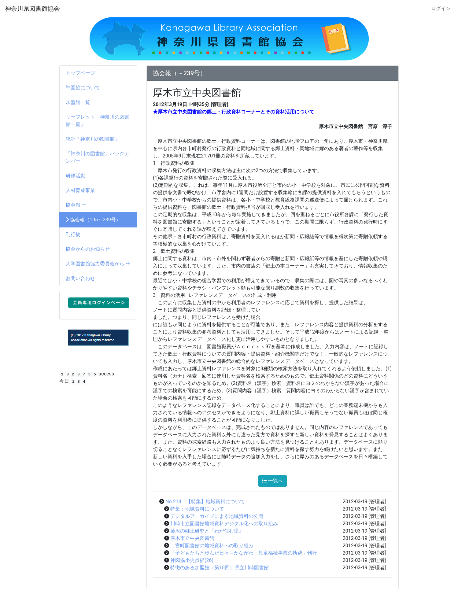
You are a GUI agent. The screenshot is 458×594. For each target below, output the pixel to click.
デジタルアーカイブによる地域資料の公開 (216, 516)
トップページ (80, 73)
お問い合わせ (80, 278)
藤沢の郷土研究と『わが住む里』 (207, 531)
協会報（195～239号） (93, 220)
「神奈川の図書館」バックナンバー (97, 157)
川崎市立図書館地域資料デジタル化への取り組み (224, 523)
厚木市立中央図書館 (192, 538)
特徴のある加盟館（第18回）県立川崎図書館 (225, 567)
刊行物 (73, 234)
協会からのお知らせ (88, 249)
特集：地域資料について (197, 509)
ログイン (441, 8)
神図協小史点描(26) (191, 560)
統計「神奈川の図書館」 (93, 139)
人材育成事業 (80, 190)
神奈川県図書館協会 (32, 8)
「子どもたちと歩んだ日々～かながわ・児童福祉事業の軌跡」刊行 (243, 553)
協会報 (76, 205)
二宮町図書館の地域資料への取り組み (211, 545)
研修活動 (75, 176)
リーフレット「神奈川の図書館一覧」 (97, 120)
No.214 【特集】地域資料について (205, 501)
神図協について (83, 87)
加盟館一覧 (78, 102)
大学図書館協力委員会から (98, 264)
